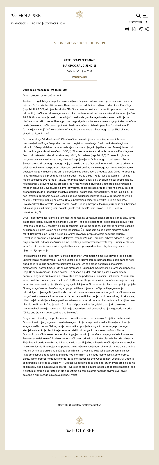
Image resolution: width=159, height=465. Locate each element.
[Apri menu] (145, 15)
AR (55, 42)
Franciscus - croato (26, 23)
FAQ (54, 457)
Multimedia (79, 76)
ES (74, 42)
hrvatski (136, 23)
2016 (62, 23)
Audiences (51, 23)
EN (68, 42)
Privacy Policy (97, 457)
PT (103, 42)
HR (86, 42)
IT (92, 42)
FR (80, 42)
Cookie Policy (80, 457)
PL (97, 42)
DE (62, 42)
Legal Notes (65, 457)
